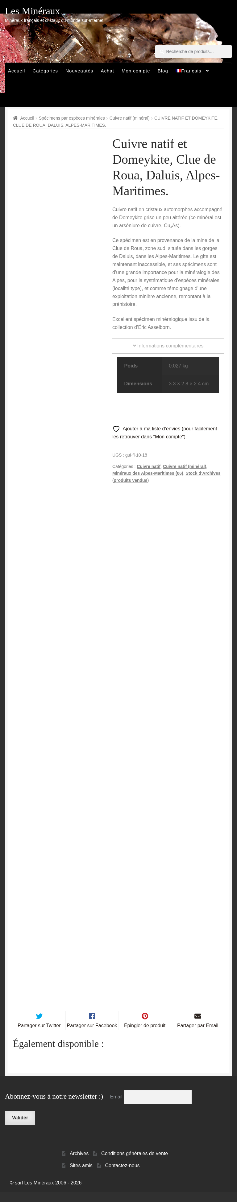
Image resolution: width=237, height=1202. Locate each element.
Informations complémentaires (168, 345)
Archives (79, 1163)
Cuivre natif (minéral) (130, 118)
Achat (107, 70)
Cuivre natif (148, 466)
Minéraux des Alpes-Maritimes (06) (147, 473)
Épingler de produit (144, 1035)
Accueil (16, 70)
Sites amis (81, 1175)
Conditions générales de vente (134, 1163)
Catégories (45, 70)
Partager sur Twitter (39, 1035)
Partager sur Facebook (92, 1035)
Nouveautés (79, 70)
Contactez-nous (122, 1175)
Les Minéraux (32, 10)
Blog (163, 70)
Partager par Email (197, 1035)
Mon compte (136, 70)
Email (117, 1107)
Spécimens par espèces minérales (72, 118)
